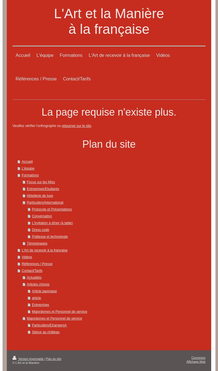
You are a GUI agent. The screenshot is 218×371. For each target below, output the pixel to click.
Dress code (40, 230)
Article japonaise (44, 291)
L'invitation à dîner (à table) (52, 223)
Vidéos (27, 257)
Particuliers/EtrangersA (49, 325)
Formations (30, 175)
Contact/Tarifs (32, 271)
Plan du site (53, 358)
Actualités (34, 278)
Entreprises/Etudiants (43, 189)
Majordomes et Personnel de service (59, 312)
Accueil (27, 162)
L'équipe (28, 168)
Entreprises (40, 305)
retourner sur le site (76, 126)
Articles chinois (38, 284)
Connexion (198, 357)
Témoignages (37, 243)
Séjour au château (45, 332)
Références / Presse (37, 264)
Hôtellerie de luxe (40, 196)
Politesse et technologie (50, 237)
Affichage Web (196, 361)
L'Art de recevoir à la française (45, 250)
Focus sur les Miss (41, 182)
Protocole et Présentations (52, 209)
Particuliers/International (45, 203)
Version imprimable (28, 358)
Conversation (42, 216)
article (36, 298)
